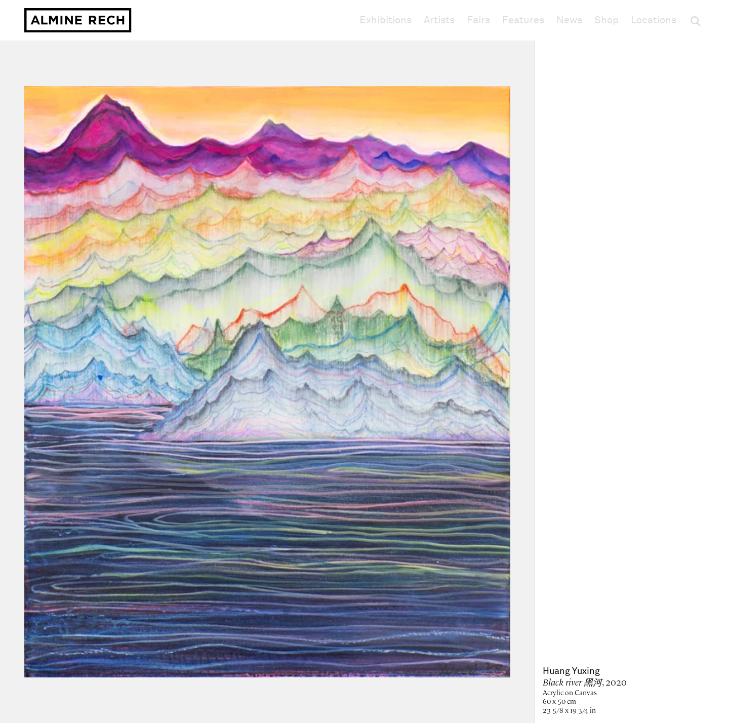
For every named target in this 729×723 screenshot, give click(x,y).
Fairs (478, 20)
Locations (653, 20)
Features (523, 20)
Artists (439, 20)
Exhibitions (385, 20)
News (569, 20)
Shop (606, 20)
